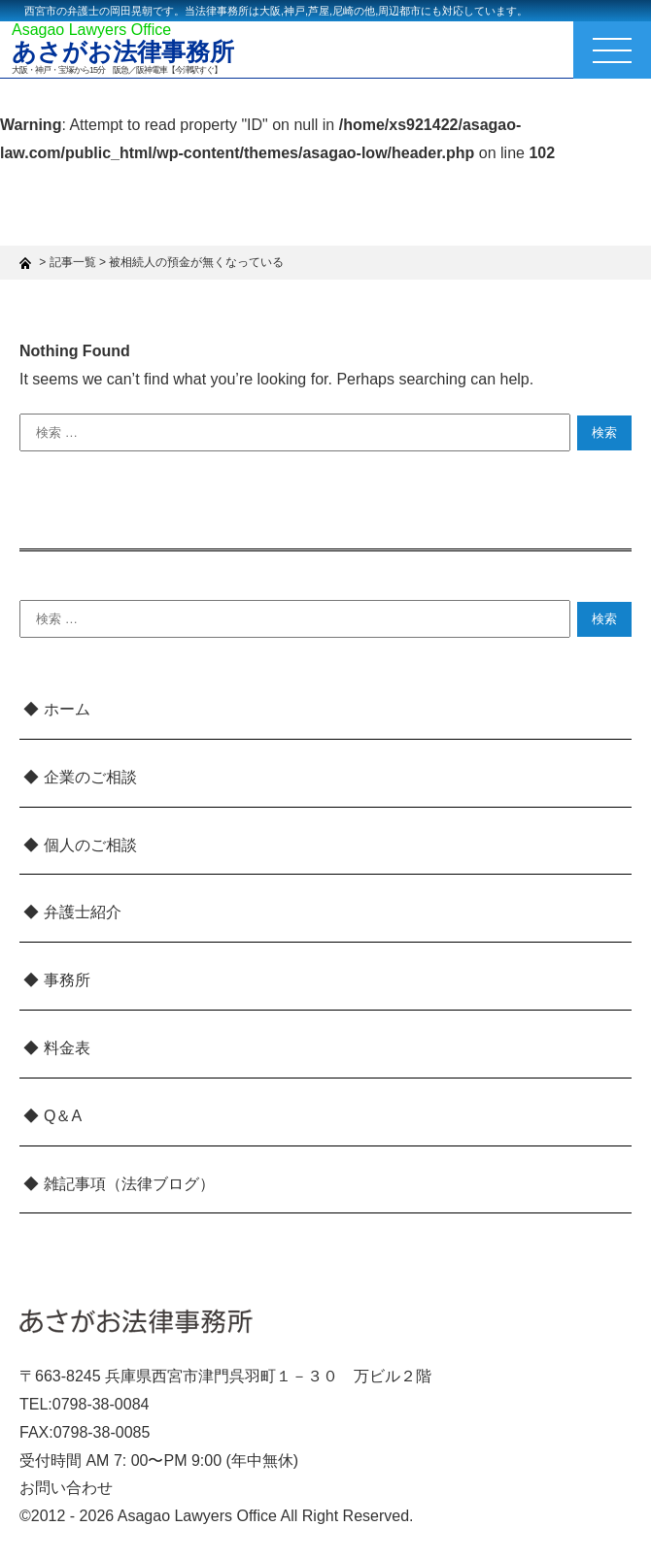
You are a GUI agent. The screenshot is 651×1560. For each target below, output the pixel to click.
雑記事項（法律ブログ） (129, 1184)
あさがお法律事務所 (123, 52)
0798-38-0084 (101, 1404)
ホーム (67, 709)
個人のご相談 (90, 845)
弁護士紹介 (82, 912)
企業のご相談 (90, 777)
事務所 (67, 980)
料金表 (67, 1048)
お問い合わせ (66, 1487)
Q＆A (63, 1116)
